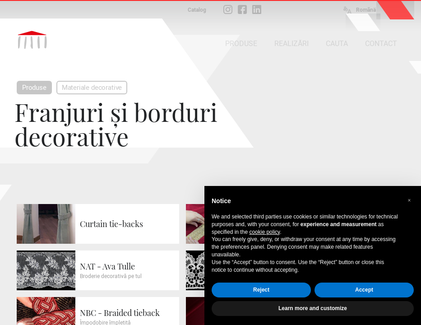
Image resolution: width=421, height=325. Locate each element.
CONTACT (381, 43)
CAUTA (337, 43)
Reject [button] (261, 290)
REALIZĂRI (291, 43)
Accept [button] (364, 290)
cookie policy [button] (264, 232)
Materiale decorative (92, 88)
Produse (34, 88)
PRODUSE (241, 43)
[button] (409, 200)
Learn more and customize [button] (312, 308)
